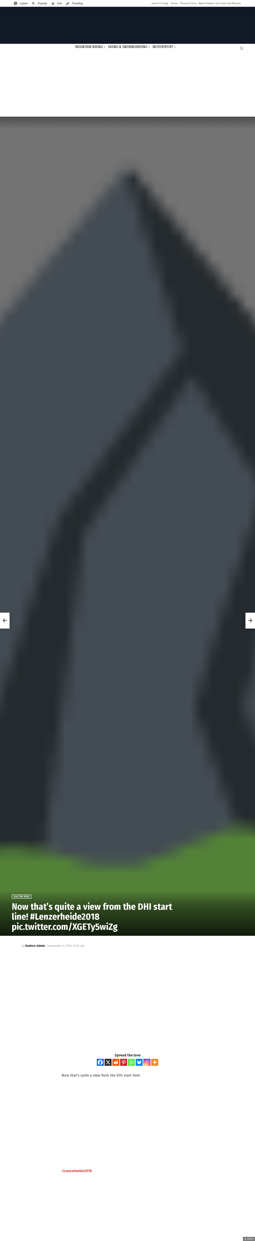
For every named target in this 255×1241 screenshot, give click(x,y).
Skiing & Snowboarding (127, 47)
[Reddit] (115, 1062)
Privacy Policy (188, 3)
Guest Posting (160, 3)
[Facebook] (100, 1062)
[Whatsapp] (131, 1062)
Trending (77, 3)
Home (174, 3)
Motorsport (163, 47)
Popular (42, 3)
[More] (154, 1062)
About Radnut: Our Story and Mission (220, 3)
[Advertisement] (127, 84)
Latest (23, 3)
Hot (59, 3)
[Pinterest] (123, 1062)
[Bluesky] (139, 1062)
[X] (108, 1062)
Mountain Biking (89, 47)
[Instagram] (146, 1062)
